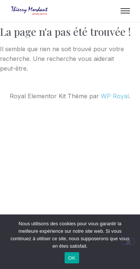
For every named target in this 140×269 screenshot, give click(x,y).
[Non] (128, 241)
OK (71, 258)
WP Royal (115, 96)
